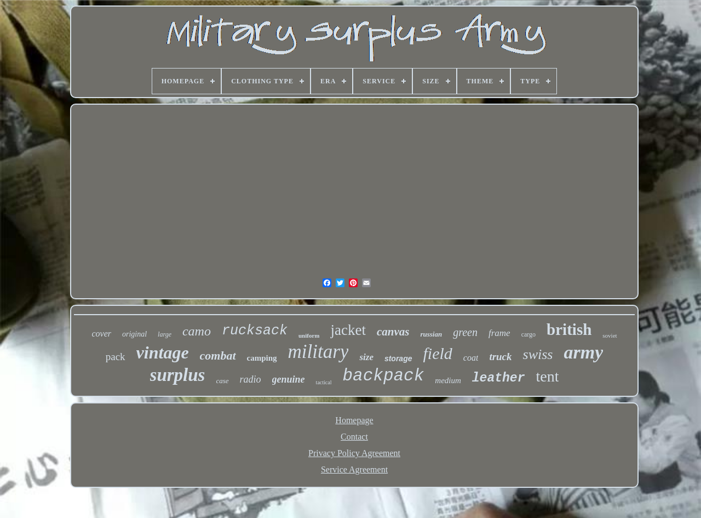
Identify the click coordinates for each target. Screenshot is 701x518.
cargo (528, 334)
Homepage (354, 420)
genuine (288, 379)
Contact (354, 436)
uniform (309, 335)
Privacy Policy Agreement (354, 453)
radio (250, 379)
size (366, 357)
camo (196, 331)
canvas (393, 331)
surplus (177, 375)
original (134, 334)
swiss (538, 354)
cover (101, 333)
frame (499, 333)
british (569, 329)
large (164, 334)
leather (498, 378)
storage (398, 358)
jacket (347, 330)
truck (500, 356)
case (222, 381)
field (437, 353)
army (583, 352)
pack (115, 356)
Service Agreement (354, 469)
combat (218, 355)
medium (448, 380)
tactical (324, 382)
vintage (162, 352)
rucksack (255, 331)
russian (431, 334)
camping (262, 358)
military (318, 351)
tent (547, 376)
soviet (609, 335)
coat (471, 357)
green (465, 332)
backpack (383, 375)
